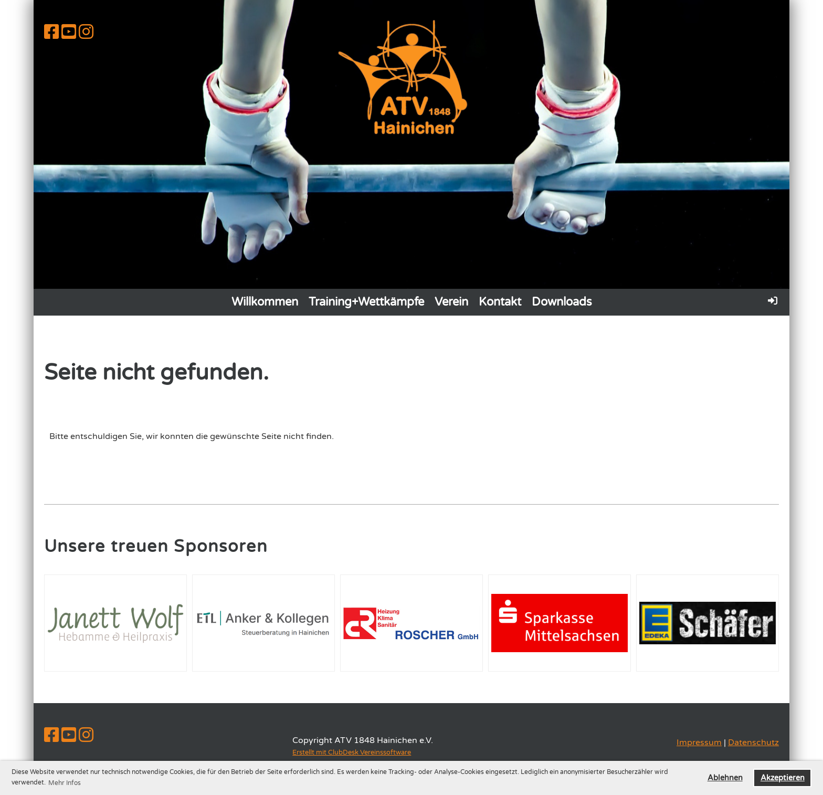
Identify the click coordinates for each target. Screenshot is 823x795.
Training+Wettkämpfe (366, 302)
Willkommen (264, 302)
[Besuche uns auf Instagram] (86, 33)
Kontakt (500, 302)
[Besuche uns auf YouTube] (68, 33)
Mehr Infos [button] (64, 783)
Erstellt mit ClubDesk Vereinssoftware (351, 752)
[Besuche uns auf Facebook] (51, 33)
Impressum (699, 742)
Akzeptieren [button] (783, 777)
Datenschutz (753, 742)
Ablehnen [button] (725, 777)
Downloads (562, 302)
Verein (451, 302)
